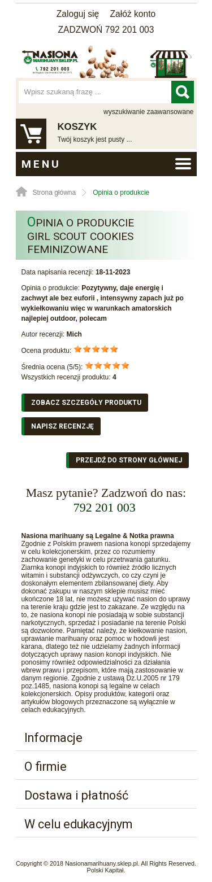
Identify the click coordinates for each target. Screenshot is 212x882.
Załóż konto (133, 14)
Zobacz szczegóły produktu (86, 403)
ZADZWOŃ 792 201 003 (106, 29)
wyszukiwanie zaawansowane (148, 112)
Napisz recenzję (62, 426)
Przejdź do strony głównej (129, 460)
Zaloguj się (78, 14)
